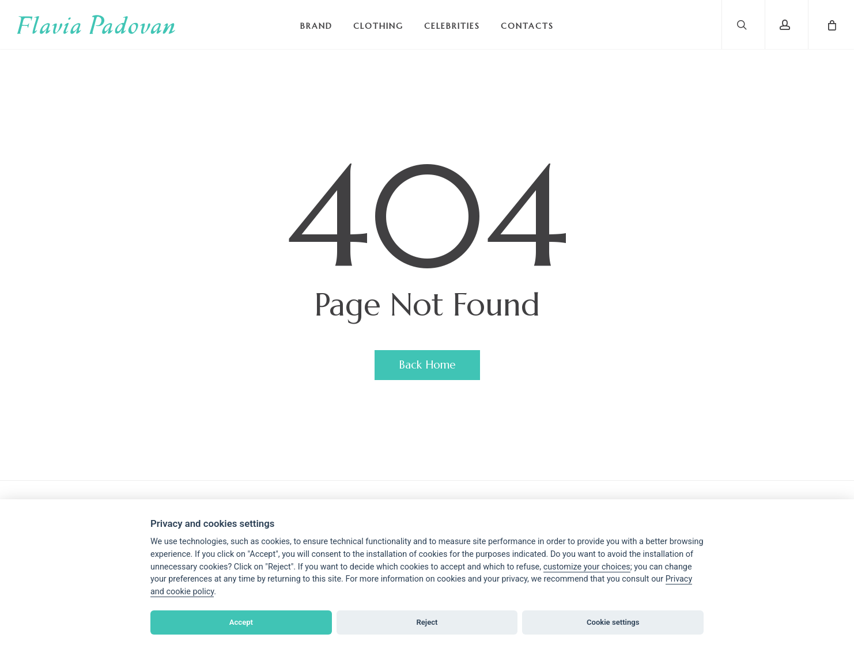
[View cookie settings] (586, 567)
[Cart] (831, 24)
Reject (426, 622)
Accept (241, 622)
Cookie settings (613, 622)
